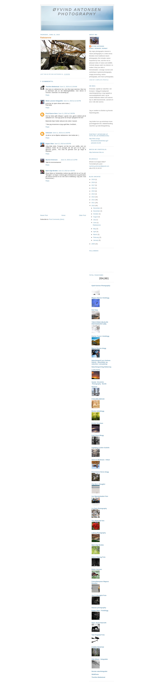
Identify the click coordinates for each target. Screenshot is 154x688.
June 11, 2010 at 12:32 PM (72, 101)
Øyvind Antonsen (52, 160)
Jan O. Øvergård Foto (99, 595)
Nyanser (94, 387)
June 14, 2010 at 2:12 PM (69, 160)
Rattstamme (97, 225)
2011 (93, 202)
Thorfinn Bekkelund (52, 86)
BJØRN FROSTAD (98, 647)
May (94, 229)
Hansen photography (99, 607)
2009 (93, 244)
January (96, 240)
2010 (93, 205)
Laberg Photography (99, 533)
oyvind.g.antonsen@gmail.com (99, 166)
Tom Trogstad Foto (98, 635)
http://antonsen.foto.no (96, 152)
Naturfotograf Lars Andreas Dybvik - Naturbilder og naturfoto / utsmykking (101, 362)
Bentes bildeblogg (98, 411)
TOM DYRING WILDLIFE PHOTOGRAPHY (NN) (100, 323)
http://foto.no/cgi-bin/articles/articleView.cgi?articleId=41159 (98, 141)
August (95, 217)
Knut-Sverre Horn (52, 113)
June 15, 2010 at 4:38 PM (66, 170)
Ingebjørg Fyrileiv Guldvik (100, 447)
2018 (93, 182)
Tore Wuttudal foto (98, 521)
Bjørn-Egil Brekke (52, 170)
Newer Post (44, 215)
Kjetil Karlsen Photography (101, 285)
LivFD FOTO (96, 370)
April (95, 231)
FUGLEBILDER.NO (98, 399)
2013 (93, 197)
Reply (47, 95)
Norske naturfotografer (99, 671)
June (95, 222)
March (95, 234)
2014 (93, 194)
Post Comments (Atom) (56, 219)
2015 (93, 191)
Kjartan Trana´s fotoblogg (100, 336)
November (96, 211)
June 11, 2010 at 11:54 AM (68, 86)
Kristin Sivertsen (97, 423)
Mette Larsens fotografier (54, 101)
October (96, 214)
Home (63, 215)
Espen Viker (50, 143)
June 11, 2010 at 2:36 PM (66, 113)
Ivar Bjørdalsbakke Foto (100, 496)
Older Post (82, 215)
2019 (93, 179)
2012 (93, 200)
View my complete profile (99, 80)
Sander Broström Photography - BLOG (99, 383)
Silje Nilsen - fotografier (100, 659)
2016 (93, 188)
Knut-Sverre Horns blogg (100, 472)
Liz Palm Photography (99, 508)
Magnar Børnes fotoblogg (100, 298)
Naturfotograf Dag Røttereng (101, 367)
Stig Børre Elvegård (98, 484)
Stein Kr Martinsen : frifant (101, 460)
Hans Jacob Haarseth (99, 623)
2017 (93, 185)
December (96, 208)
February (96, 237)
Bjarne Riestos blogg (99, 348)
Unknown (49, 133)
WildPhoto (95, 674)
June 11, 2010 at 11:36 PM (61, 133)
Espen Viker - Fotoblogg (100, 610)
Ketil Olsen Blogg (98, 435)
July (94, 219)
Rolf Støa (95, 310)
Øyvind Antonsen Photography (77, 11)
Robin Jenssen (97, 569)
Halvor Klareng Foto (98, 557)
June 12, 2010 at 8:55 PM (63, 143)
